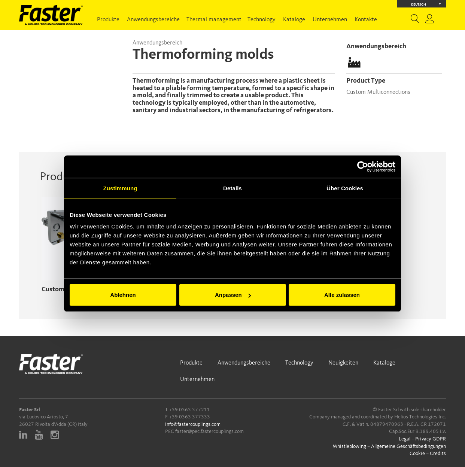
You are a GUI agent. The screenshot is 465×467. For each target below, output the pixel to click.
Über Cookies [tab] (344, 188)
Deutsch (426, 3)
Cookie (417, 453)
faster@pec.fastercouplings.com (209, 431)
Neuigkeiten (343, 363)
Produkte (108, 20)
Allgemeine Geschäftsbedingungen (408, 446)
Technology (261, 20)
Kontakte (366, 20)
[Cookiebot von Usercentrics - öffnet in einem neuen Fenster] (362, 166)
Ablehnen (123, 295)
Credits (438, 453)
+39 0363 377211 (189, 409)
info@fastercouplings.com (193, 424)
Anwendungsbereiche (153, 20)
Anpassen (233, 295)
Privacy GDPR (430, 439)
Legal (404, 439)
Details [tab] (232, 188)
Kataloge (294, 20)
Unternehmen (330, 20)
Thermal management (213, 20)
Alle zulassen (342, 295)
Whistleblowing (349, 446)
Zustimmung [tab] (120, 188)
